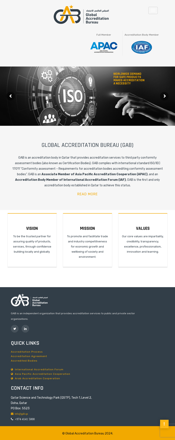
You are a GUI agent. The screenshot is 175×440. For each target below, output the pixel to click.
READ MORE (87, 194)
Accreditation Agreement (29, 356)
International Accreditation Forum (37, 369)
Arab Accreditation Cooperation (35, 378)
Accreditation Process (27, 351)
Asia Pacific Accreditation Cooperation (40, 373)
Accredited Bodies (24, 360)
